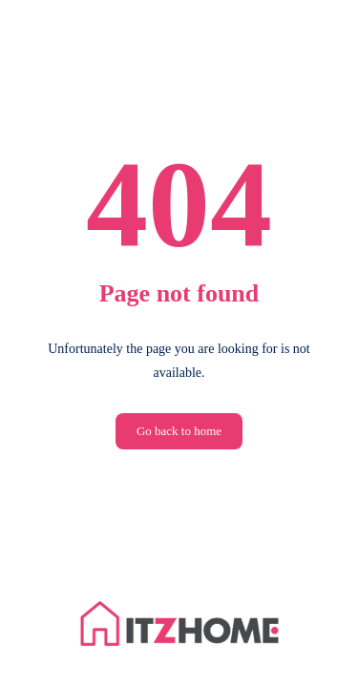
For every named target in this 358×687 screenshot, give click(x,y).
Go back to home (179, 431)
